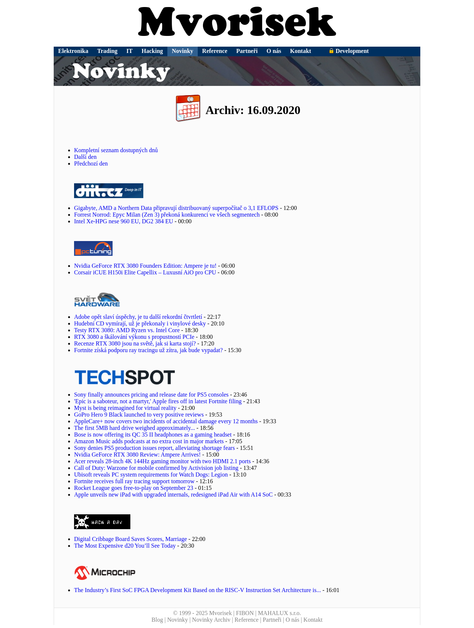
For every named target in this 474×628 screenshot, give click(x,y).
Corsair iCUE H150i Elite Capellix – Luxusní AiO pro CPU (145, 272)
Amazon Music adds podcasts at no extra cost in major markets (149, 441)
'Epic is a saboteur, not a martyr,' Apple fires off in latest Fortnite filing (158, 401)
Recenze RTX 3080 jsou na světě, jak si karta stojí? (135, 343)
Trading (107, 51)
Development (349, 51)
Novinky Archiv (211, 620)
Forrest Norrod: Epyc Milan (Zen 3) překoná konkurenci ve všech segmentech (167, 214)
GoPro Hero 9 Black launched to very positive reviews (139, 414)
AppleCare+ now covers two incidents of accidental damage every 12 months (166, 421)
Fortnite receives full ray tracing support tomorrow (134, 481)
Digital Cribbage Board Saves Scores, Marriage (130, 539)
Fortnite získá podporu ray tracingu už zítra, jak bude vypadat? (148, 350)
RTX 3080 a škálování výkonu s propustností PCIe (134, 337)
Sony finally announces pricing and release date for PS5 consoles (151, 394)
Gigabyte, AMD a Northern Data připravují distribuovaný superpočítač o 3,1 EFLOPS (176, 208)
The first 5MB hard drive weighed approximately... (134, 428)
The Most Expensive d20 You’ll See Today (125, 545)
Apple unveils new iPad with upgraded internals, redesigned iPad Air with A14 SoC (173, 494)
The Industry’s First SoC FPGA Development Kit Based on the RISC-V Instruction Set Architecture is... (197, 590)
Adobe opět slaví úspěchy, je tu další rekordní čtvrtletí (138, 317)
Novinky (182, 51)
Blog (157, 620)
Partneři (247, 51)
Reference (214, 51)
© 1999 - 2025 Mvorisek (202, 613)
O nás (274, 51)
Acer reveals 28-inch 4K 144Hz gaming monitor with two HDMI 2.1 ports (162, 461)
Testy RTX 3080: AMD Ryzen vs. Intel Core (127, 330)
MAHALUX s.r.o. (279, 613)
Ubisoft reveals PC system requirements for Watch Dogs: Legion (151, 474)
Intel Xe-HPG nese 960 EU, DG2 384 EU (123, 221)
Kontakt (300, 51)
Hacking (152, 51)
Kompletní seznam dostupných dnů (116, 150)
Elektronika (73, 51)
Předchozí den (91, 163)
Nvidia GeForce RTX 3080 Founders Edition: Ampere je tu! (145, 266)
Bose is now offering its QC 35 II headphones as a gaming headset (152, 434)
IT (129, 51)
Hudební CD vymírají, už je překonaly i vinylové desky (140, 323)
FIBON (245, 613)
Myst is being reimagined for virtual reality (125, 408)
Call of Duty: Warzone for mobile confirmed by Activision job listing (156, 468)
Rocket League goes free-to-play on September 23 (133, 488)
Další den (85, 157)
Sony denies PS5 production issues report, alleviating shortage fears (154, 448)
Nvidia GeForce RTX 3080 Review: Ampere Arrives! (137, 454)
